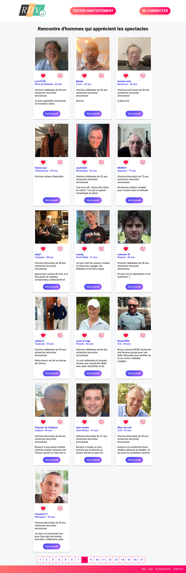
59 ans (50, 343)
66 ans (58, 84)
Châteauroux (41, 170)
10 (97, 559)
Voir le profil (51, 113)
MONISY (121, 167)
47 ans (94, 430)
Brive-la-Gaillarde (44, 84)
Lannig (79, 254)
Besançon (122, 84)
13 (116, 559)
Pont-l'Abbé (82, 257)
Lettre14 (39, 341)
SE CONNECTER (155, 11)
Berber (79, 81)
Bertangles (82, 170)
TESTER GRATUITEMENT (93, 11)
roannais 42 (123, 254)
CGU (150, 569)
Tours (79, 84)
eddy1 (38, 254)
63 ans (54, 170)
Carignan (39, 257)
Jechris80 (81, 167)
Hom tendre (82, 427)
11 (103, 559)
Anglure (39, 430)
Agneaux (122, 170)
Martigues (40, 517)
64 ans (48, 430)
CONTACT (178, 569)
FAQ (144, 569)
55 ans (127, 343)
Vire (119, 343)
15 (129, 559)
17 (141, 559)
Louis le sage (83, 341)
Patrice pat (41, 167)
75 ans (132, 170)
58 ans (49, 257)
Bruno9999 (123, 341)
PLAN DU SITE (163, 569)
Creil (119, 430)
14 (122, 559)
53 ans (93, 170)
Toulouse (40, 343)
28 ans (131, 257)
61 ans (93, 257)
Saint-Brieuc (82, 430)
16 (135, 559)
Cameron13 (41, 514)
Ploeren (80, 343)
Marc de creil (124, 427)
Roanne (121, 257)
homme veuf (124, 81)
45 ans (87, 84)
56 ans (133, 84)
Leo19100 (40, 81)
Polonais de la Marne (46, 427)
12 (109, 559)
